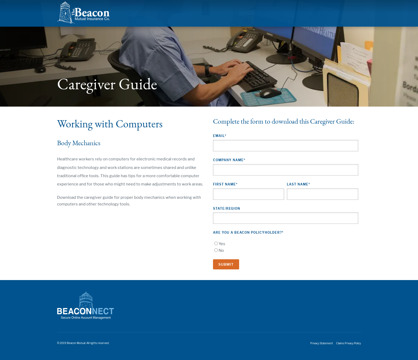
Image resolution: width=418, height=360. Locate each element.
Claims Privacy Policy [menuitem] (348, 343)
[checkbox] (285, 247)
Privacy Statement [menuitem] (321, 343)
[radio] (285, 244)
